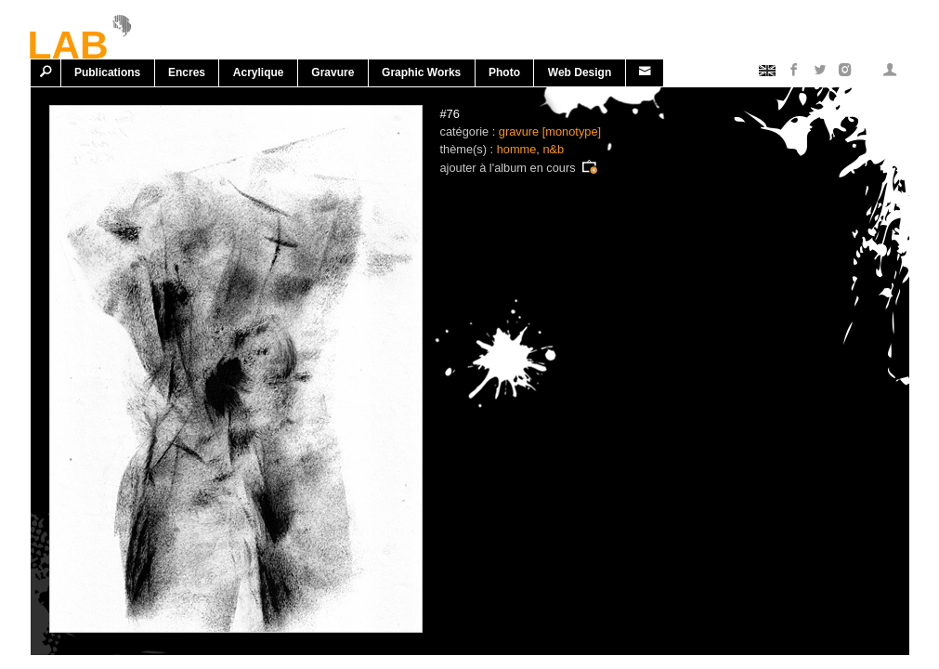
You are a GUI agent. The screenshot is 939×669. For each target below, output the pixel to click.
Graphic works (421, 72)
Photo (504, 72)
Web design (579, 72)
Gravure (332, 72)
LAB (68, 41)
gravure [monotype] (550, 131)
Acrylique (258, 72)
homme (517, 149)
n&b (553, 149)
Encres (186, 72)
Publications (107, 72)
